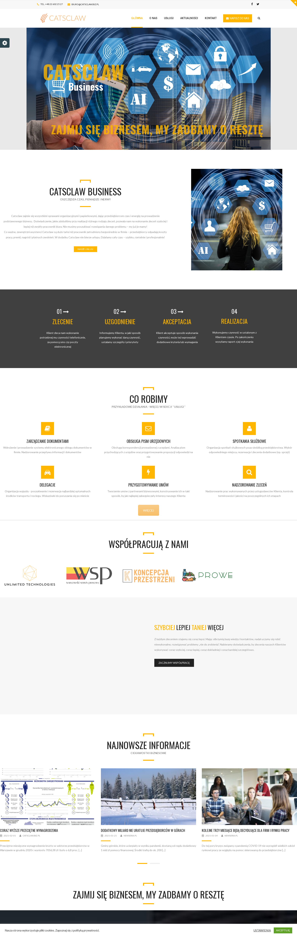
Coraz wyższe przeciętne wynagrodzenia (31, 830)
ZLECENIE (62, 321)
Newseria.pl (132, 835)
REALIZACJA (234, 321)
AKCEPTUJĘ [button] (283, 930)
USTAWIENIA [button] (262, 930)
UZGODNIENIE (120, 321)
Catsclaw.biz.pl (33, 835)
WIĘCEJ (148, 510)
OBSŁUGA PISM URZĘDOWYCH (148, 441)
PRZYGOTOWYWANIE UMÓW (148, 485)
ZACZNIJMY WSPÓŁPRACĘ (174, 662)
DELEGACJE (47, 485)
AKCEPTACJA (177, 321)
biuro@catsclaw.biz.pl (85, 4)
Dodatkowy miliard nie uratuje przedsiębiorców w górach (145, 830)
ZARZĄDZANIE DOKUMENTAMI (48, 441)
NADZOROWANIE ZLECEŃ (249, 485)
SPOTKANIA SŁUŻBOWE (249, 441)
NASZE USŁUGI (85, 249)
